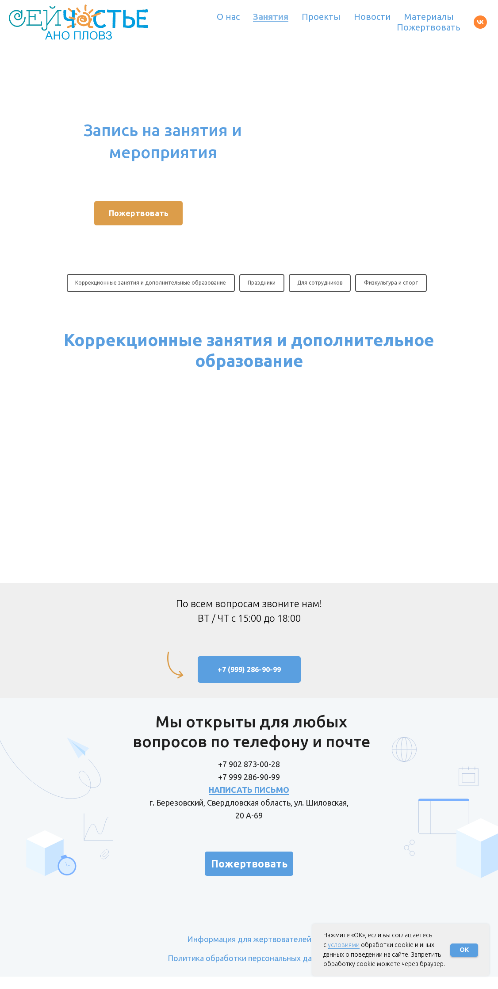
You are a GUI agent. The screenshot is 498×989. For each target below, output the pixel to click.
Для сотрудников (320, 283)
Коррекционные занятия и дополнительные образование (150, 283)
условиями (344, 944)
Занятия (270, 16)
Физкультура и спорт (392, 283)
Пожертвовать (428, 27)
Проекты (321, 16)
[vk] (480, 22)
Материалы (429, 16)
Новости (372, 16)
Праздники (262, 283)
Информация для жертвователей (249, 951)
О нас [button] (228, 16)
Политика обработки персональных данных (249, 970)
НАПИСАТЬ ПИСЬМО (249, 802)
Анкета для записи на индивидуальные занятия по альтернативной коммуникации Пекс (199, 506)
